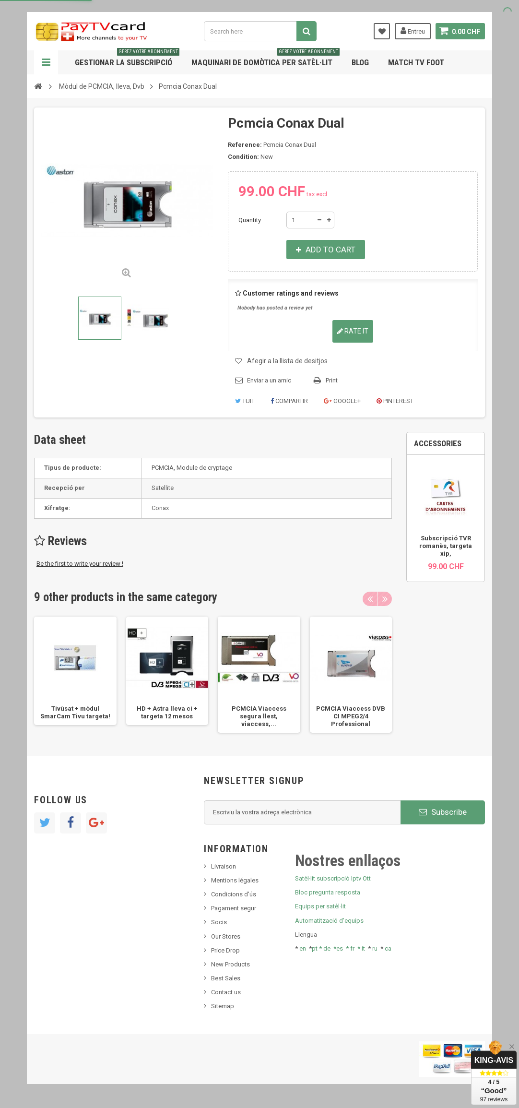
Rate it (352, 331)
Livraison (223, 866)
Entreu (413, 30)
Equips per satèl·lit (320, 906)
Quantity (249, 220)
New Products (230, 964)
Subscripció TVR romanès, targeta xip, (445, 546)
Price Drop (225, 950)
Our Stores (225, 936)
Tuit (245, 401)
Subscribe (443, 812)
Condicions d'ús (233, 894)
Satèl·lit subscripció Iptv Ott (333, 878)
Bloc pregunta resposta (327, 892)
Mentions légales (235, 880)
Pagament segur (233, 908)
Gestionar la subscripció (127, 58)
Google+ (342, 401)
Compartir (289, 401)
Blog (360, 62)
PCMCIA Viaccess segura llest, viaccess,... (259, 716)
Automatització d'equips (329, 920)
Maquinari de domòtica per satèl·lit (265, 58)
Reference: (245, 144)
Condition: (243, 156)
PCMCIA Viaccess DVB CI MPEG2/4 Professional (350, 716)
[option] (75, 671)
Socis (219, 922)
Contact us (226, 992)
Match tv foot (416, 62)
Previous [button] (370, 599)
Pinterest (395, 401)
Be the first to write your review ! (79, 563)
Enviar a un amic (269, 380)
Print (332, 380)
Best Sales (225, 978)
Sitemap (222, 1006)
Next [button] (384, 599)
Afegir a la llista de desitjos (287, 361)
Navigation (46, 62)
